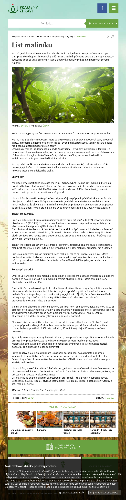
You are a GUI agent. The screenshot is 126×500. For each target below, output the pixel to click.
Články (45, 125)
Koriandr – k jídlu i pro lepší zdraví (102, 422)
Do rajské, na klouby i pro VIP (23, 422)
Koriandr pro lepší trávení (76, 422)
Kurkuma (50, 421)
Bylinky (70, 36)
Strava (31, 36)
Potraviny (41, 36)
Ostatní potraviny (56, 36)
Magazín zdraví (19, 36)
